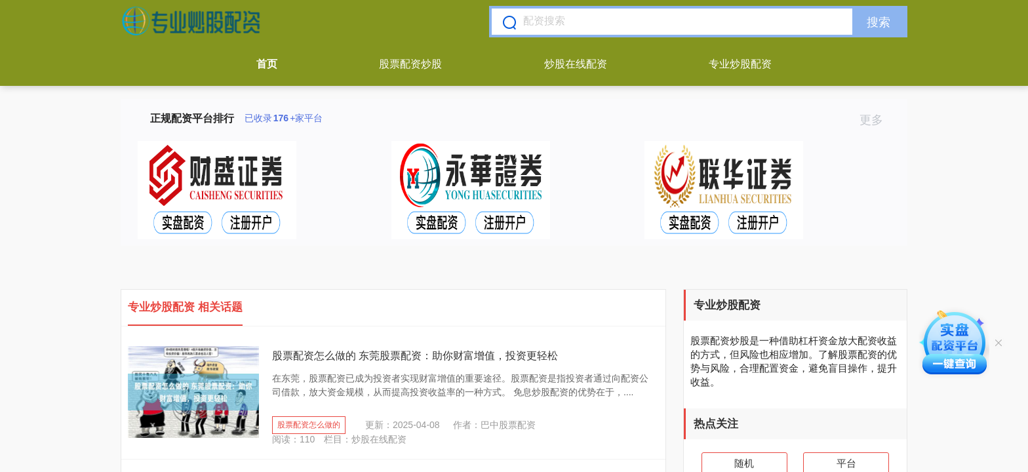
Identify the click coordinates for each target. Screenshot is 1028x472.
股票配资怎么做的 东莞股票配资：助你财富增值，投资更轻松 (415, 355)
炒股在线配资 (575, 63)
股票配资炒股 (410, 63)
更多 (877, 120)
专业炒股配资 (740, 63)
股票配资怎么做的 (308, 424)
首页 (266, 63)
